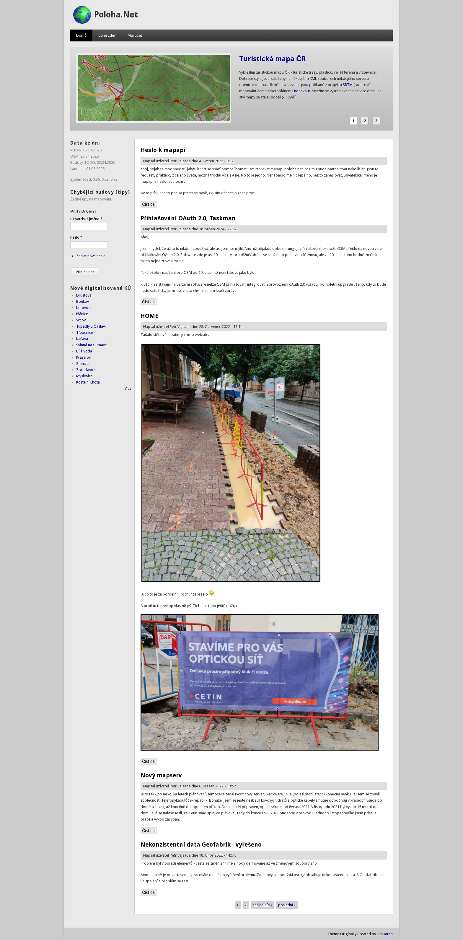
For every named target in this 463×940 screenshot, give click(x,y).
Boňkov (82, 301)
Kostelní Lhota (88, 382)
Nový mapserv (161, 775)
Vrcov (81, 320)
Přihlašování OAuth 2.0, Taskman (188, 218)
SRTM (348, 84)
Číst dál (149, 204)
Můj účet (135, 35)
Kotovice (83, 307)
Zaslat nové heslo (91, 256)
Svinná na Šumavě (91, 345)
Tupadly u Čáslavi (91, 326)
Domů (81, 35)
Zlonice (82, 363)
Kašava (82, 338)
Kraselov (83, 357)
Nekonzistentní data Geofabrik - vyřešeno (201, 844)
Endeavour (301, 91)
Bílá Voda (84, 351)
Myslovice (84, 376)
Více (128, 388)
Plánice (82, 314)
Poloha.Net (116, 15)
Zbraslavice (86, 370)
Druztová (84, 295)
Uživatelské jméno (86, 219)
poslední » (287, 904)
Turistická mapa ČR (272, 59)
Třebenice (84, 332)
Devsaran (385, 934)
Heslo (76, 237)
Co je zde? (107, 35)
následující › (262, 904)
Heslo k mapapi (163, 149)
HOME (149, 315)
